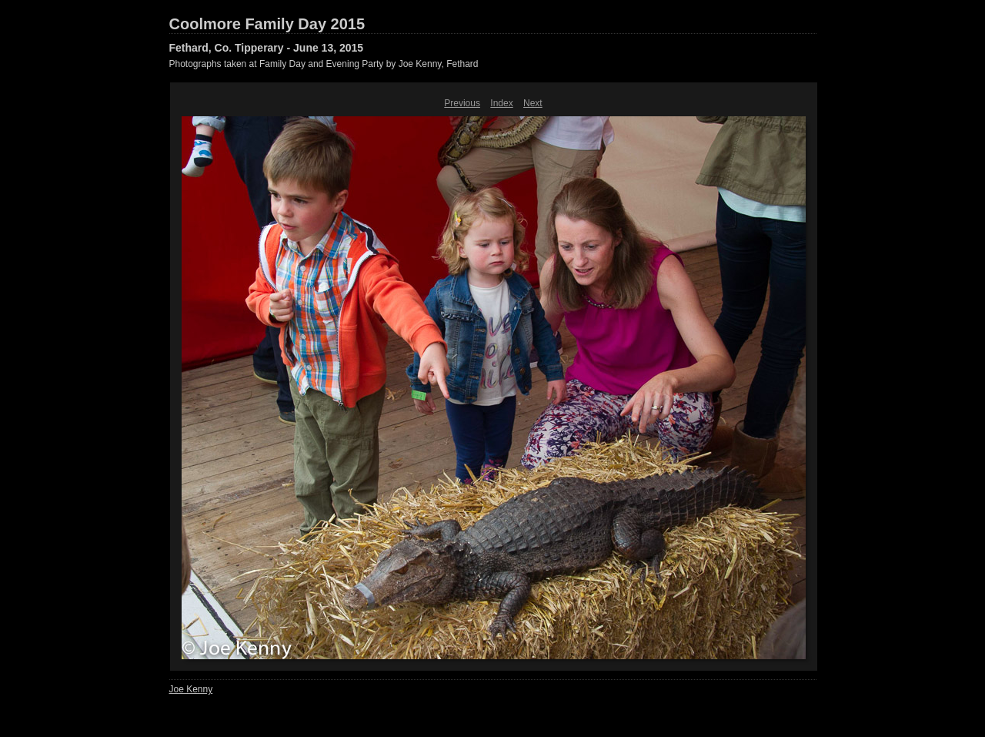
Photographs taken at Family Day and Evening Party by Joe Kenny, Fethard (324, 64)
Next (533, 103)
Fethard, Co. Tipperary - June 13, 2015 (266, 48)
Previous (462, 103)
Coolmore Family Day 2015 (267, 23)
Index (501, 103)
